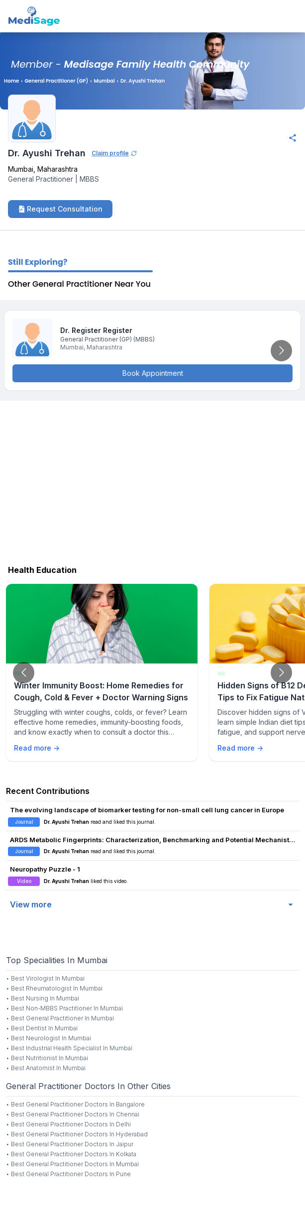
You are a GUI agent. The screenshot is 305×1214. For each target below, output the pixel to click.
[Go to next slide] (281, 350)
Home (11, 81)
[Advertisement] (152, 480)
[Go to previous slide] (23, 672)
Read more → (37, 748)
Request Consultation (60, 209)
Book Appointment (152, 373)
